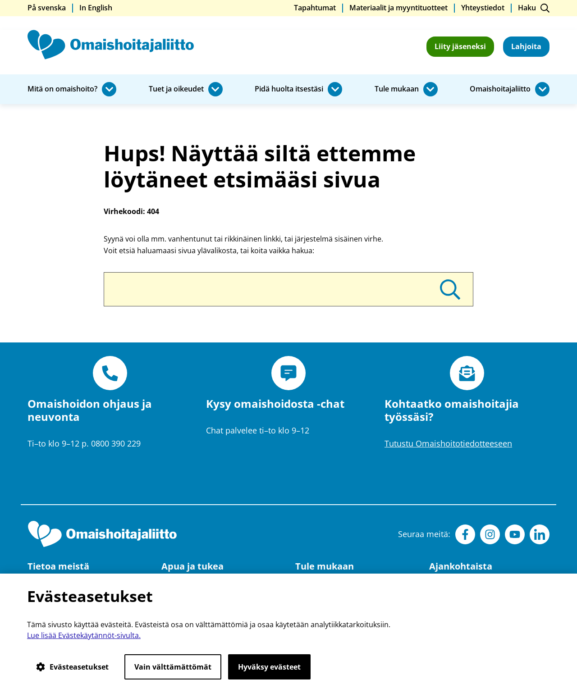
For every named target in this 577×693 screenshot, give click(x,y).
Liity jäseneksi (460, 46)
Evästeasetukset (72, 667)
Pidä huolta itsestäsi (289, 89)
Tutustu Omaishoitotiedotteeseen (448, 443)
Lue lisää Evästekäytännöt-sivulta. (84, 635)
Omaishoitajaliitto (500, 89)
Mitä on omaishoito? (62, 89)
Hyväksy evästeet (269, 667)
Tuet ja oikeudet (176, 89)
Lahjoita (526, 46)
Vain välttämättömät (172, 667)
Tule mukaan (397, 89)
